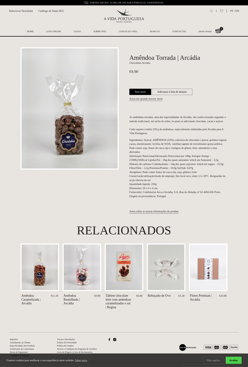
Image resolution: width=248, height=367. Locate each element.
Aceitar (233, 360)
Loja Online (53, 31)
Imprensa (14, 339)
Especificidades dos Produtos (22, 346)
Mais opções (213, 360)
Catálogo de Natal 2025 (51, 10)
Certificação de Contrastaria (22, 349)
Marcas (155, 31)
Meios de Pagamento (19, 352)
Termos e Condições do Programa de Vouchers (77, 349)
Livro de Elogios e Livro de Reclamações (74, 352)
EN (237, 10)
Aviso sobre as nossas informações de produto (154, 211)
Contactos (179, 31)
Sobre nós (99, 31)
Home (30, 31)
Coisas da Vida (128, 31)
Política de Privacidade (67, 342)
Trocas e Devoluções (66, 339)
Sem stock (140, 91)
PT (231, 10)
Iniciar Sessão (205, 31)
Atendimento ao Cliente (20, 342)
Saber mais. (81, 360)
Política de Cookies (65, 346)
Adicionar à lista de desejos (172, 91)
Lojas (77, 31)
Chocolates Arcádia (139, 62)
